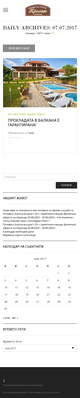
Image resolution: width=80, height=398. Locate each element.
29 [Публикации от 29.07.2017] (59, 301)
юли (47, 33)
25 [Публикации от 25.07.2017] (16, 301)
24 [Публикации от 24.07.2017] (5, 301)
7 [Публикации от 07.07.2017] (47, 280)
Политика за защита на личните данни (23, 385)
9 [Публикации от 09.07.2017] (68, 280)
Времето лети (12, 341)
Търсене (66, 185)
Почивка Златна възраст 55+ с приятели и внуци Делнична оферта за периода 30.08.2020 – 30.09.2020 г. (39, 226)
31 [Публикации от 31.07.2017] (5, 308)
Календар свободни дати (18, 231)
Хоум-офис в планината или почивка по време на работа (38, 210)
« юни (6, 317)
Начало (30, 33)
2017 (39, 33)
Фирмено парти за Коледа (19, 235)
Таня (31, 133)
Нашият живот (36, 114)
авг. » (15, 317)
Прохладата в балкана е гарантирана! (34, 122)
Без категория (17, 114)
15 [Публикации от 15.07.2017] (59, 287)
